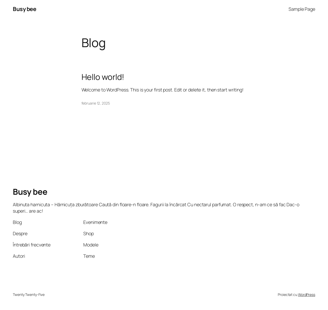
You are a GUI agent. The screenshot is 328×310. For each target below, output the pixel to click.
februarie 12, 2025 (95, 103)
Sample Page (302, 9)
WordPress (306, 294)
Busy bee (24, 9)
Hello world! (103, 77)
